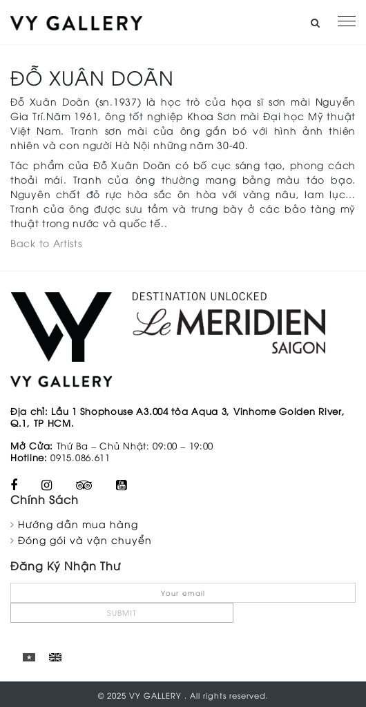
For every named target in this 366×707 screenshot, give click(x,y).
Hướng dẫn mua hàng (78, 523)
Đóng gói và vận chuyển (85, 539)
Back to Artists (46, 242)
